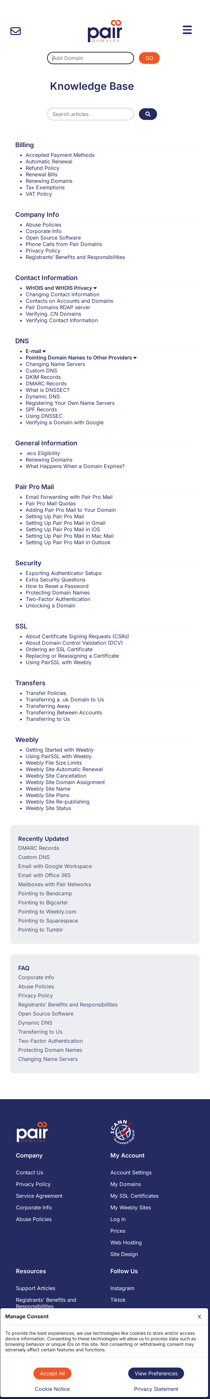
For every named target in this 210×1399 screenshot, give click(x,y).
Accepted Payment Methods (60, 155)
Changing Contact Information (62, 294)
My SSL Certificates (134, 1196)
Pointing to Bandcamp (45, 893)
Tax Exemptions (45, 187)
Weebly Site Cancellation (56, 775)
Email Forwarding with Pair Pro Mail (69, 497)
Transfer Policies (46, 693)
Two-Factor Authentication (58, 599)
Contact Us (29, 1172)
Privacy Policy (43, 250)
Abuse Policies (43, 224)
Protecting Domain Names (58, 592)
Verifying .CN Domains (53, 314)
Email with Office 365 (44, 875)
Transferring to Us (48, 719)
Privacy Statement (156, 1389)
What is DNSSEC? (47, 390)
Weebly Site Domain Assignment (65, 782)
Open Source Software (53, 237)
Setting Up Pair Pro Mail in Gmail (65, 523)
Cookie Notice (52, 1389)
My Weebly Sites (130, 1207)
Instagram (122, 1288)
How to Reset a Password (57, 586)
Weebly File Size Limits (54, 762)
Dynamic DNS (43, 396)
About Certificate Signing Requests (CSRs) (77, 636)
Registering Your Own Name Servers (70, 403)
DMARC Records (46, 383)
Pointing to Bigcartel (43, 902)
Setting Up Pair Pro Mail (55, 516)
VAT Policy (39, 194)
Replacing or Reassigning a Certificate (72, 655)
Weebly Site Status (48, 808)
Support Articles (35, 1288)
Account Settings (131, 1172)
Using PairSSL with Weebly (59, 662)
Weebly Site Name (48, 788)
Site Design (124, 1254)
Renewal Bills (41, 174)
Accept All (52, 1373)
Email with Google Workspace (55, 866)
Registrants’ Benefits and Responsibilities (75, 257)
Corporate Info (44, 231)
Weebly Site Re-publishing (58, 801)
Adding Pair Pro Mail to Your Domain (71, 510)
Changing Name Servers (55, 364)
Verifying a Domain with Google (65, 422)
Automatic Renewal (49, 161)
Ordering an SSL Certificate (59, 649)
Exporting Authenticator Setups (64, 573)
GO (149, 58)
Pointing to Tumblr (40, 929)
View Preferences (156, 1373)
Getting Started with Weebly (60, 750)
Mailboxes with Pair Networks (54, 884)
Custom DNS (41, 370)
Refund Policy (42, 168)
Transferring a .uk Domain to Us (65, 699)
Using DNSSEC (44, 416)
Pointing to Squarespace (48, 920)
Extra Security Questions (55, 579)
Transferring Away (48, 706)
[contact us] (15, 31)
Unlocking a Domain (50, 605)
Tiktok (118, 1300)
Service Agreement (39, 1196)
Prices (117, 1231)
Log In (118, 1219)
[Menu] (188, 29)
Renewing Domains (49, 181)
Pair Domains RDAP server (58, 307)
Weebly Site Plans (47, 795)
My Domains (125, 1184)
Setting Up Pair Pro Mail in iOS (63, 529)
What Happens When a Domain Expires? (75, 466)
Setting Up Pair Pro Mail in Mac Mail (70, 536)
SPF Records (41, 409)
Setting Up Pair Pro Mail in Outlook (68, 542)
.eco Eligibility (43, 453)
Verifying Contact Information (62, 320)
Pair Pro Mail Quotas (51, 503)
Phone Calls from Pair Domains (64, 244)
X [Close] (199, 1316)
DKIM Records (43, 377)
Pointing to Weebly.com (47, 911)
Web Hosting (126, 1242)
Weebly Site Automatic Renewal (64, 769)
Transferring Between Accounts (64, 712)
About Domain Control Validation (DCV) (74, 643)
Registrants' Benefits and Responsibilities (46, 1303)
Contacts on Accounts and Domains (69, 301)
